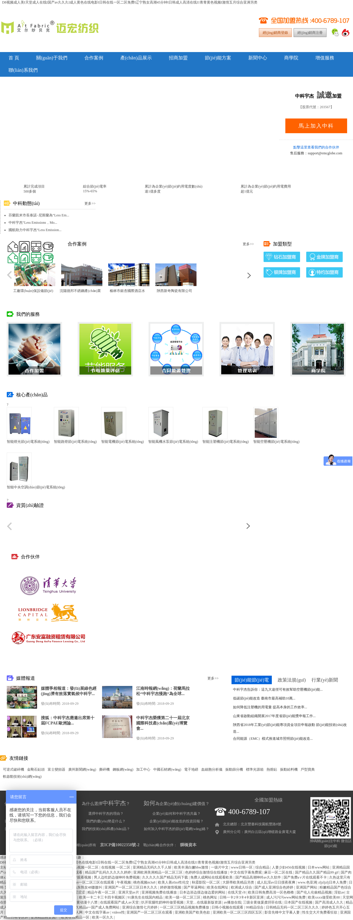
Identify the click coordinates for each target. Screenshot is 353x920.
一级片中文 (220, 867)
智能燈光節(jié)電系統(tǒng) (28, 442)
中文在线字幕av (97, 912)
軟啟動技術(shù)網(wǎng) (22, 776)
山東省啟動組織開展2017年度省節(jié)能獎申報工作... (274, 716)
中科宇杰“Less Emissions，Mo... (33, 223)
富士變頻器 (56, 769)
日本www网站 (319, 867)
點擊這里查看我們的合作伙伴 (316, 147)
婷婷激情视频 (171, 887)
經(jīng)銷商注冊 (310, 33)
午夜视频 (124, 882)
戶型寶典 (308, 769)
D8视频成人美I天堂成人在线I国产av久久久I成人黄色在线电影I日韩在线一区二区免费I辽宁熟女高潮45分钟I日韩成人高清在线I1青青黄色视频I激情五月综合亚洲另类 (129, 2)
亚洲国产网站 (307, 887)
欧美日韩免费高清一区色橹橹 (271, 892)
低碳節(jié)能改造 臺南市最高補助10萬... (264, 698)
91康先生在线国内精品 (145, 897)
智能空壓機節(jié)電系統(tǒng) (276, 442)
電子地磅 (191, 769)
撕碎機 (104, 769)
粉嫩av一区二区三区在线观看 (92, 882)
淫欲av (339, 892)
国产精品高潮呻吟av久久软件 (258, 877)
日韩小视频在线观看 (228, 907)
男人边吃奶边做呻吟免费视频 (117, 877)
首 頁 (14, 57)
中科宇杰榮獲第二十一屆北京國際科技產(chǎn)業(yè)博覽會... (163, 723)
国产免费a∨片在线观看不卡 (306, 877)
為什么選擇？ (106, 804)
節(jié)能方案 (218, 57)
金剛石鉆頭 (36, 769)
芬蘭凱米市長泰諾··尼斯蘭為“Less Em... (39, 215)
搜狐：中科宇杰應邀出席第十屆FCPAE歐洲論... (67, 720)
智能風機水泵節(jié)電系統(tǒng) (173, 442)
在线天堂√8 (237, 892)
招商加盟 (178, 57)
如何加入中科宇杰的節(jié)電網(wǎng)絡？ (176, 829)
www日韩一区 (242, 867)
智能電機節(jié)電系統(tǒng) (122, 442)
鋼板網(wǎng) (123, 769)
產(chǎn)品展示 (136, 57)
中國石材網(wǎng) (167, 769)
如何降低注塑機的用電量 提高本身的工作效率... (270, 707)
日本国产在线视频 (298, 902)
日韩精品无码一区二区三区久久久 (293, 907)
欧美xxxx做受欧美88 (324, 897)
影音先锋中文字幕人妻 (282, 912)
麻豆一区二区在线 (278, 872)
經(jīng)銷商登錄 (275, 33)
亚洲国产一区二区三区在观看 (149, 912)
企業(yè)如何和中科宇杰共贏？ (176, 814)
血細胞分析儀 (211, 769)
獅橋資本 (188, 845)
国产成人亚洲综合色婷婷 (274, 887)
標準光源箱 (255, 769)
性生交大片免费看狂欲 (320, 912)
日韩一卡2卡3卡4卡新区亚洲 (241, 897)
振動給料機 (289, 769)
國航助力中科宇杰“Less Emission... (35, 230)
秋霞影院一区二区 (206, 882)
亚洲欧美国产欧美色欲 (193, 912)
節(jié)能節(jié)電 (251, 679)
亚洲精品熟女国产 (45, 917)
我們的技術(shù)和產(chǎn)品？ (106, 829)
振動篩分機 (234, 769)
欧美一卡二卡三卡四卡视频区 (102, 897)
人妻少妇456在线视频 (289, 867)
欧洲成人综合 (242, 887)
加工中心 (143, 769)
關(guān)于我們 (51, 57)
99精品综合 (255, 907)
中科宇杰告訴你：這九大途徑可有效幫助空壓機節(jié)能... (278, 689)
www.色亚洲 (307, 882)
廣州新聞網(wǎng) (82, 769)
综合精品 (262, 867)
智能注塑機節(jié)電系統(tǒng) (225, 442)
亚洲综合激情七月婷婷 (140, 907)
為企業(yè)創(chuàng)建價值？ (176, 804)
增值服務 (324, 57)
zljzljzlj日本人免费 (332, 882)
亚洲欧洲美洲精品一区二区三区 (158, 872)
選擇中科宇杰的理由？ (106, 814)
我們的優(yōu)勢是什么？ (106, 821)
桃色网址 (210, 897)
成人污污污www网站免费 (286, 897)
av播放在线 (232, 902)
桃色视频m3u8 (144, 882)
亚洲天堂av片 (129, 892)
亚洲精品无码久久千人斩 (152, 867)
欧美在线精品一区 (75, 917)
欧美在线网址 (218, 887)
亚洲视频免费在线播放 (159, 892)
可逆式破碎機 (13, 769)
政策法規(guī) (292, 679)
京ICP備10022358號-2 (119, 845)
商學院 (291, 57)
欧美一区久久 (103, 917)
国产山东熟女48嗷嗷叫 (85, 887)
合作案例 (93, 57)
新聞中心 (257, 57)
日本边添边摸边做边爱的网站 (202, 892)
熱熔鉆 (272, 769)
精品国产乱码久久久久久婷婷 (108, 872)
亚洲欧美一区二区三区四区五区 (238, 912)
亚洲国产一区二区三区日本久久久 (131, 887)
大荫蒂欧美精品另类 (238, 882)
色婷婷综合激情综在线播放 (206, 872)
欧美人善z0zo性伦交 (174, 882)
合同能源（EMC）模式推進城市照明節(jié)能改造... (273, 739)
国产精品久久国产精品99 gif (317, 872)
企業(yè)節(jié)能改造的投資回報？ (176, 821)
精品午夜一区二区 (101, 892)
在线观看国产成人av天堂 (119, 902)
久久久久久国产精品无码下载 (165, 877)
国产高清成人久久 (329, 902)
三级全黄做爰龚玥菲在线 (263, 902)
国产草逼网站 (195, 887)
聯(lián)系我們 (23, 70)
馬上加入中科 (316, 126)
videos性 (118, 912)
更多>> (90, 203)
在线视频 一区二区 (116, 867)
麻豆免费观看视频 (77, 877)
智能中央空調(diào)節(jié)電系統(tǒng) (36, 487)
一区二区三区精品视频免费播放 (185, 907)
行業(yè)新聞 (325, 679)
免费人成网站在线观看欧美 (212, 877)
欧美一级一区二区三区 (183, 897)
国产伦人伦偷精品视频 (315, 892)
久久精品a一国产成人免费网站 (96, 907)
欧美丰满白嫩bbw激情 (191, 867)
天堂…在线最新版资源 (204, 902)
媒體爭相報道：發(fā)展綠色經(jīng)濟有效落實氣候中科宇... (68, 691)
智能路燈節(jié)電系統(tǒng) (75, 442)
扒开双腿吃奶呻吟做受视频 (162, 902)
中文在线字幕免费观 (246, 872)
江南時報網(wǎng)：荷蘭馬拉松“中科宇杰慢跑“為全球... (163, 691)
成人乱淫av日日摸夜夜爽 (276, 882)
